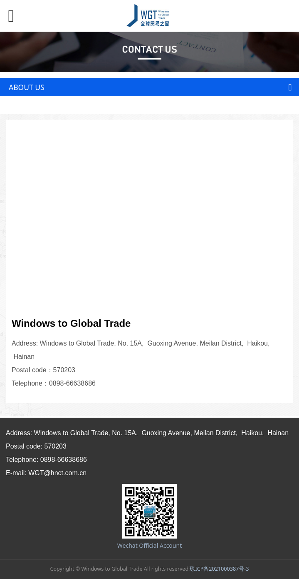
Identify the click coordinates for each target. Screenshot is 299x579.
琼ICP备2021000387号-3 (219, 568)
